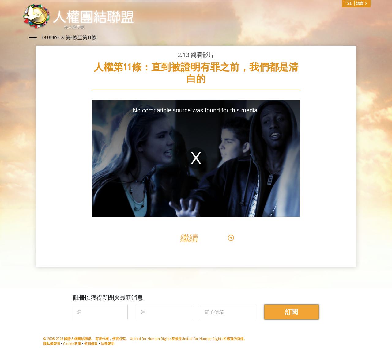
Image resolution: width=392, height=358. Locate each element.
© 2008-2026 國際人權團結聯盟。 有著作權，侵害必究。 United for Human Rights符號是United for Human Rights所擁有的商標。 (145, 340)
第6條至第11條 (81, 37)
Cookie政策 (72, 345)
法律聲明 (107, 345)
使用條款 (91, 345)
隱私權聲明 (51, 345)
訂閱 (291, 313)
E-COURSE (51, 37)
